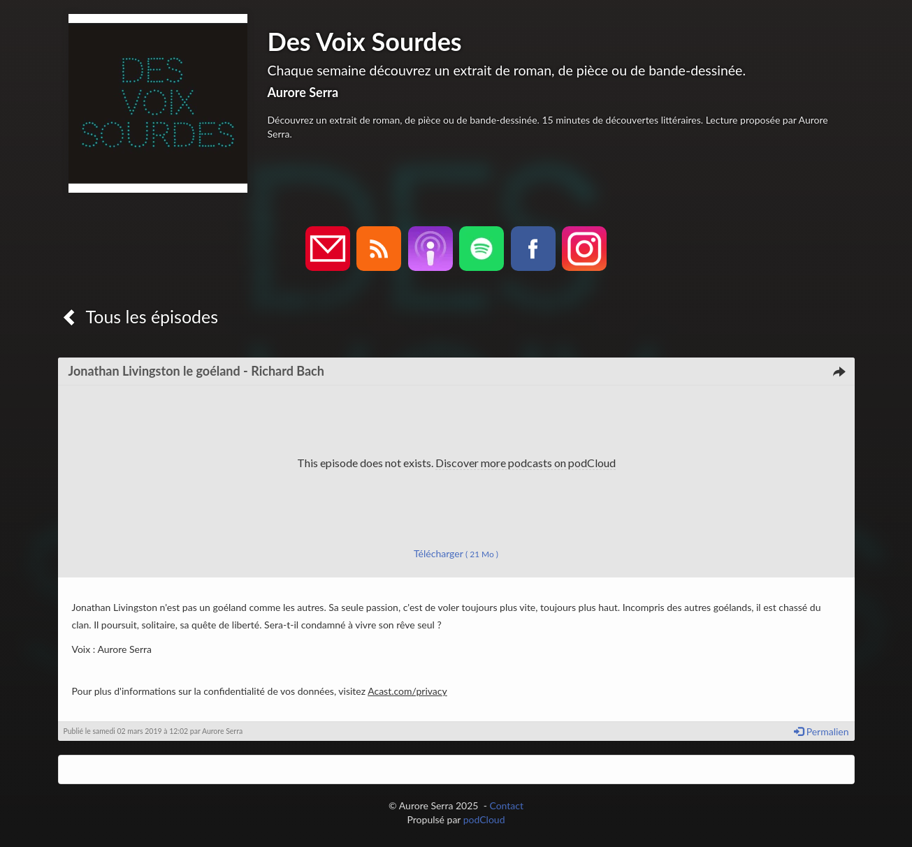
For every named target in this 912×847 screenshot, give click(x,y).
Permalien (821, 731)
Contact (506, 805)
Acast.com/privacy (407, 691)
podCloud (484, 819)
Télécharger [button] (456, 553)
